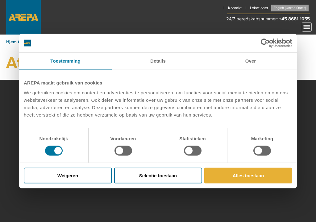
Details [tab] (158, 61)
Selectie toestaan (158, 175)
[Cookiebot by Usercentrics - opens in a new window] (265, 43)
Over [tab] (250, 61)
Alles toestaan (248, 175)
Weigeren (67, 175)
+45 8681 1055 (294, 19)
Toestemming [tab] (65, 61)
